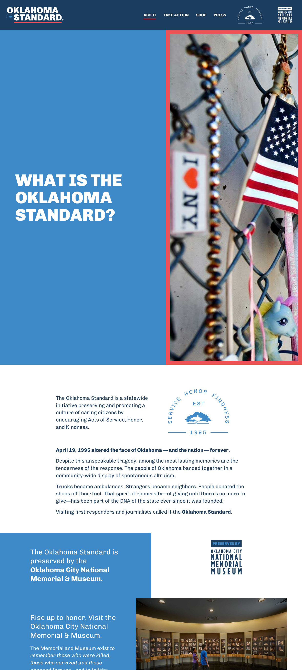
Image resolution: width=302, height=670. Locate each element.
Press (220, 15)
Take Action (176, 15)
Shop (201, 15)
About (150, 15)
